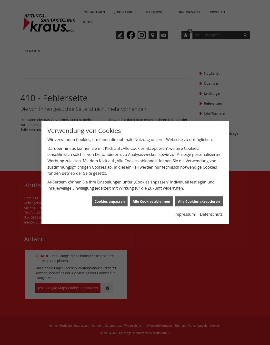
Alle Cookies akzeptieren (199, 198)
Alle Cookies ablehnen (151, 198)
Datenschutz (211, 211)
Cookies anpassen (109, 198)
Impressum (184, 211)
